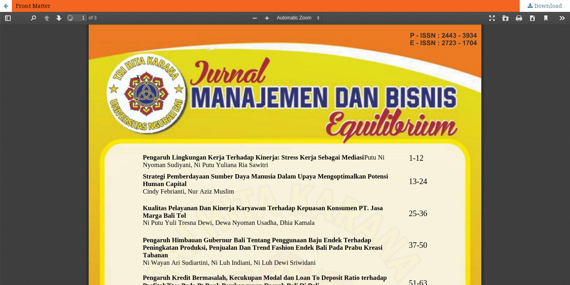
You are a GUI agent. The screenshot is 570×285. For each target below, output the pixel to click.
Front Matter (33, 6)
